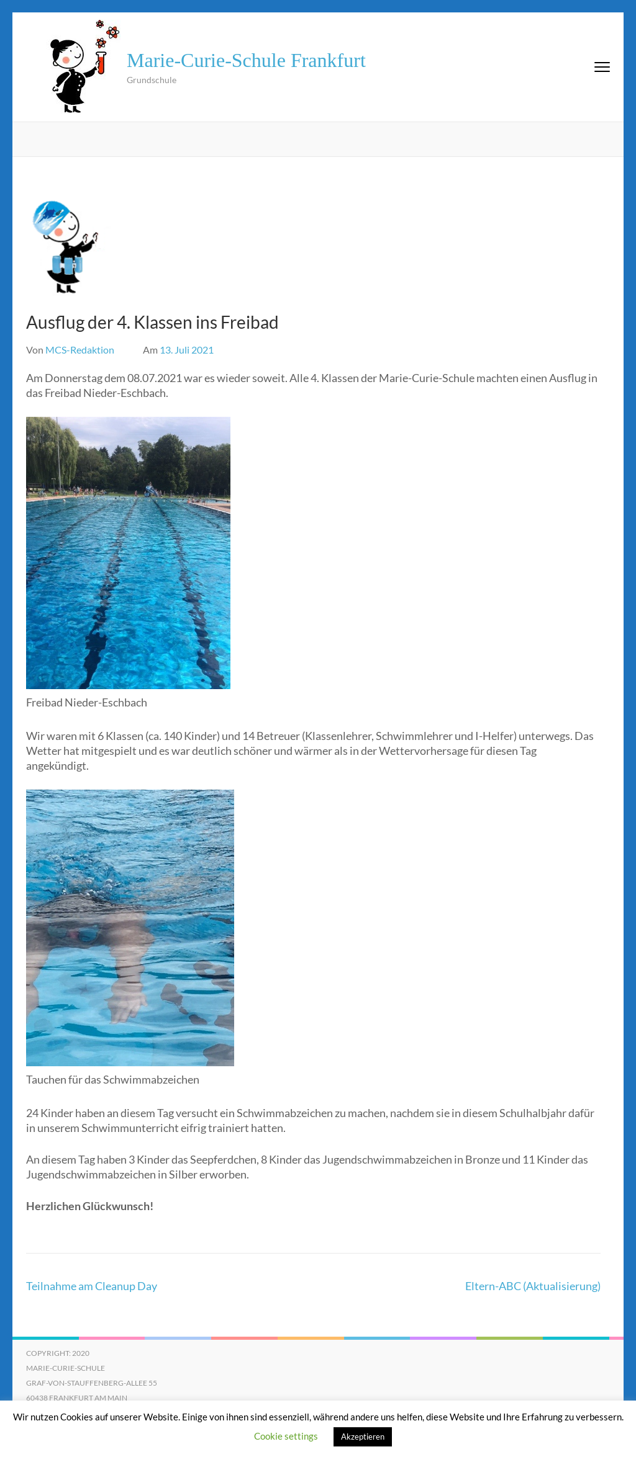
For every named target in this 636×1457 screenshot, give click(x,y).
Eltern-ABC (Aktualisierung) (533, 1286)
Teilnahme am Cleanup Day (91, 1286)
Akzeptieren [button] (362, 1436)
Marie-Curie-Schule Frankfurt (246, 60)
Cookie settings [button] (286, 1435)
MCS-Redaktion (79, 349)
